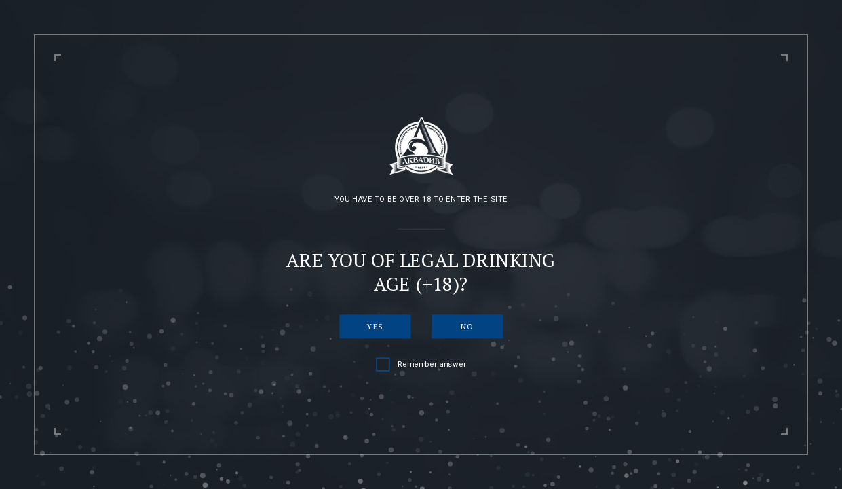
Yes (375, 326)
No (467, 326)
